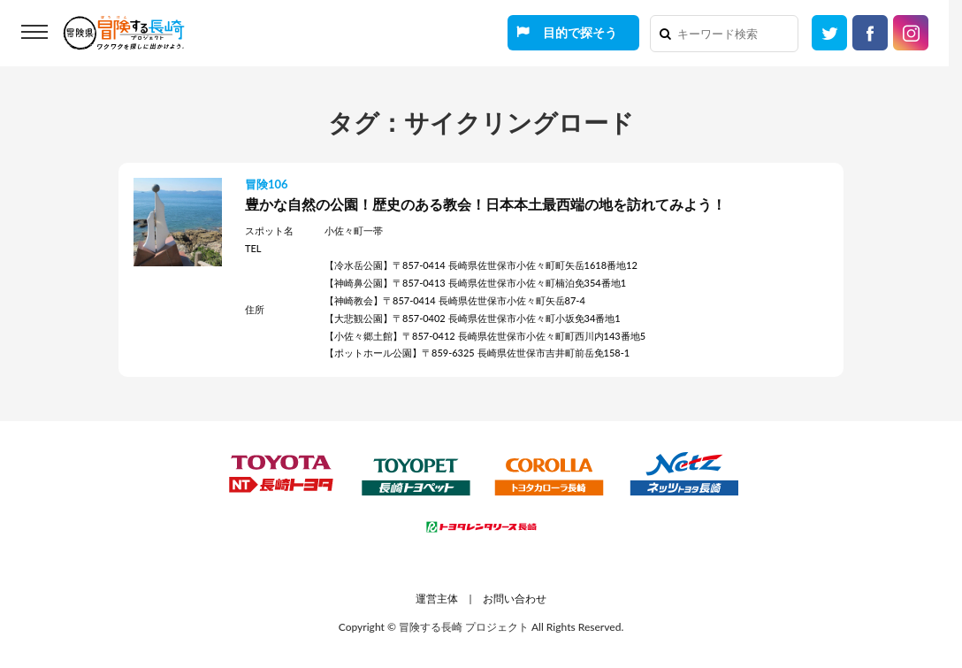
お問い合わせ (514, 598)
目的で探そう (580, 32)
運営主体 (437, 598)
